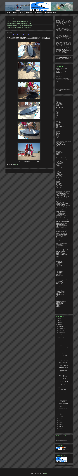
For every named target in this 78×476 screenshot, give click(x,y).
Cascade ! (60, 358)
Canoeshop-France (59, 163)
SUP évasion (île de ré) (60, 224)
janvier (60, 428)
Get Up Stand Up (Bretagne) (61, 206)
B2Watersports (59, 143)
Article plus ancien (47, 171)
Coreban (57, 111)
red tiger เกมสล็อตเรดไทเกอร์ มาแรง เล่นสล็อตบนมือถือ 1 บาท (19, 23)
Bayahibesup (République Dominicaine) (61, 246)
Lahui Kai (58, 121)
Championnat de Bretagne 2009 (62, 349)
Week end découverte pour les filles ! (63, 338)
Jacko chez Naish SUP (63, 408)
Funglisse (58, 165)
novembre (61, 328)
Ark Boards (58, 102)
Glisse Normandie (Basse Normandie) (63, 207)
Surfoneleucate (59, 183)
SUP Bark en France (62, 373)
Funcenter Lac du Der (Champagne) (63, 205)
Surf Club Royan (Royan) (61, 231)
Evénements (29, 12)
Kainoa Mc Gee (59, 269)
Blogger (45, 473)
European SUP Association (61, 234)
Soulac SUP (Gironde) (60, 220)
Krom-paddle (58, 120)
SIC (57, 132)
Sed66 (57, 295)
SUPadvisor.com (59, 303)
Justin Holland (59, 266)
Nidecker (58, 124)
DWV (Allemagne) (60, 239)
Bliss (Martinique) (59, 247)
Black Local (58, 106)
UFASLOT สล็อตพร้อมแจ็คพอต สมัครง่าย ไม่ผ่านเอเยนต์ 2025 (19, 27)
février (60, 426)
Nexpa (57, 171)
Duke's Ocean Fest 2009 (63, 360)
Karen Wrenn (58, 270)
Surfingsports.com (59, 307)
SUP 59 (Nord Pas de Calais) (61, 223)
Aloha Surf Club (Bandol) (61, 194)
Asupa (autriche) (59, 236)
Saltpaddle (58, 153)
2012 (59, 318)
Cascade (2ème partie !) (63, 347)
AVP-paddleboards (60, 103)
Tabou (57, 135)
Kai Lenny (58, 267)
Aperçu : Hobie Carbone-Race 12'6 (18, 35)
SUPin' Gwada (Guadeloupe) (61, 254)
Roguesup (58, 130)
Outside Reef (58, 148)
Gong (57, 114)
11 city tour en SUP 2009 (63, 365)
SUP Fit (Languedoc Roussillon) (62, 225)
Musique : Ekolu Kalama (63, 403)
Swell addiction (59, 185)
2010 (59, 322)
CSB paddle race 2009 (63, 352)
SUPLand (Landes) (60, 226)
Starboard (58, 133)
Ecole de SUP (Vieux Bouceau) (62, 202)
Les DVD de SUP (38, 12)
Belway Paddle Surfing (60, 107)
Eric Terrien (58, 264)
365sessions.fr (59, 310)
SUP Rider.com (59, 306)
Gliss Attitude (58, 166)
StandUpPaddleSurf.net (60, 300)
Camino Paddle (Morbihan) (61, 195)
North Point (58, 172)
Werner (57, 154)
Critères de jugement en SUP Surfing (63, 81)
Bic (56, 108)
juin (60, 418)
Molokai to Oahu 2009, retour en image (63, 356)
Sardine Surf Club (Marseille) (62, 219)
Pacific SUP (58, 150)
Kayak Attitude (59, 167)
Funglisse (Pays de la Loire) (61, 210)
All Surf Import (59, 161)
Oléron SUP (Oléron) (60, 214)
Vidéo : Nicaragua (62, 353)
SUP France (66, 447)
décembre (61, 326)
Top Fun (57, 186)
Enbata (57, 164)
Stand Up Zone (59, 283)
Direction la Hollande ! (63, 336)
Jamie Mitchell (59, 265)
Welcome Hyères (59, 187)
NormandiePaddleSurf (60, 291)
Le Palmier (58, 169)
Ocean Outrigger (59, 174)
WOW (57, 136)
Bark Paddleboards (60, 104)
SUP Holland (58, 304)
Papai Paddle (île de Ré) (61, 217)
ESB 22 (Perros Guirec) (60, 204)
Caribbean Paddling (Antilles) (62, 249)
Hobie (57, 115)
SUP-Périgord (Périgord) (61, 227)
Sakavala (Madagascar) (60, 251)
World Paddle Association (61, 235)
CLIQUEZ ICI (59, 69)
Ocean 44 (58, 173)
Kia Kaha (58, 146)
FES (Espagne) (59, 240)
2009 (59, 324)
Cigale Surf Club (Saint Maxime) (62, 199)
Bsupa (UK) (58, 237)
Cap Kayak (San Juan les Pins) (62, 197)
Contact (15, 12)
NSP (57, 125)
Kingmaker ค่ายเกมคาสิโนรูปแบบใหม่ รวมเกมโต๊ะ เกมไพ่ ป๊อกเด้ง (19, 25)
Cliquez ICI (58, 87)
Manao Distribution (60, 170)
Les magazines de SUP (50, 12)
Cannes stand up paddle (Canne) (62, 196)
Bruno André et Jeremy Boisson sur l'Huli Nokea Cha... (63, 400)
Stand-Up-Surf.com (60, 179)
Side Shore (58, 177)
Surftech (57, 134)
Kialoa (57, 147)
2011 (59, 320)
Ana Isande (58, 260)
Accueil (8, 12)
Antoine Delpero (59, 259)
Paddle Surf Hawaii (60, 126)
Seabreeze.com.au (59, 282)
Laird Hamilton (59, 272)
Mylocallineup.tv (59, 290)
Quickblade (58, 151)
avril (60, 422)
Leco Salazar (58, 273)
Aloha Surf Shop (59, 162)
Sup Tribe (58, 182)
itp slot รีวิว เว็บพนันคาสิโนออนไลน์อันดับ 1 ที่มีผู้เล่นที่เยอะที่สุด (19, 21)
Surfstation (58, 184)
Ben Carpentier (59, 261)
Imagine (57, 116)
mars (60, 424)
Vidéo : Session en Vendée (62, 344)
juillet (60, 416)
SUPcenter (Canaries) (60, 253)
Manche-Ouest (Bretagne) (61, 211)
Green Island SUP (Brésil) (61, 250)
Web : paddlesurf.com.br (63, 387)
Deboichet (58, 145)
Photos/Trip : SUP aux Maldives (63, 390)
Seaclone (58, 131)
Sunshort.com (58, 180)
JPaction (57, 289)
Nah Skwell (58, 122)
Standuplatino (59, 297)
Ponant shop (58, 175)
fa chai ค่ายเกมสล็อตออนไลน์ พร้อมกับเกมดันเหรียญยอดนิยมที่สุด (19, 19)
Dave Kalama (58, 263)
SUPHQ (57, 305)
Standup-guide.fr (59, 296)
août (60, 334)
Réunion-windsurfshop (60, 176)
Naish (57, 123)
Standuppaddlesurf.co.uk (61, 301)
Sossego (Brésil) (59, 252)
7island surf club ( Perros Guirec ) (62, 193)
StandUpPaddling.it (60, 299)
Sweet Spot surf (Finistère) (61, 230)
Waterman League (59, 309)
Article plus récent (11, 171)
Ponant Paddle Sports (60, 294)
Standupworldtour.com (60, 302)
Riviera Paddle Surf (60, 128)
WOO (57, 137)
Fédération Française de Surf (61, 233)
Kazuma (57, 118)
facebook (69, 439)
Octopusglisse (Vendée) (60, 213)
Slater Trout (58, 274)
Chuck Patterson (59, 262)
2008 (59, 431)
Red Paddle (58, 127)
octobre (60, 330)
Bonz (57, 110)
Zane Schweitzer (59, 275)
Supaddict (58, 181)
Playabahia (58, 293)
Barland (57, 105)
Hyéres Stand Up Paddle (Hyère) (62, 209)
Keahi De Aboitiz (59, 271)
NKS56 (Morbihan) (60, 212)
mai (60, 420)
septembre (61, 332)
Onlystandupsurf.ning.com (61, 292)
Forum (21, 12)
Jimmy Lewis (58, 117)
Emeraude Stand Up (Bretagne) (62, 203)
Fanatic (57, 113)
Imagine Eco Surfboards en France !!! (63, 382)
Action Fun (58, 160)
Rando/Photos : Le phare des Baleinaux (63, 368)
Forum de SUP (59, 281)
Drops (57, 112)
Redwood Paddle (59, 152)
